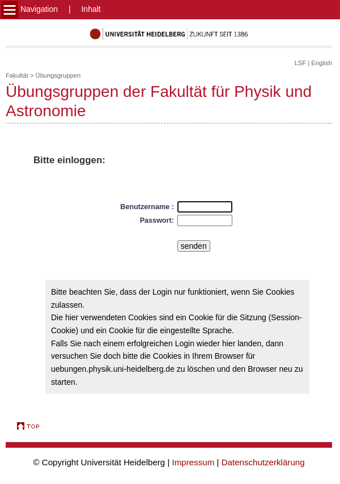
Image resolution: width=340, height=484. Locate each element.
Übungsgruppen (58, 75)
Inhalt (90, 9)
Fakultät (17, 75)
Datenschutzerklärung (263, 462)
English (321, 63)
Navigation (29, 9)
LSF (301, 63)
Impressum (193, 462)
